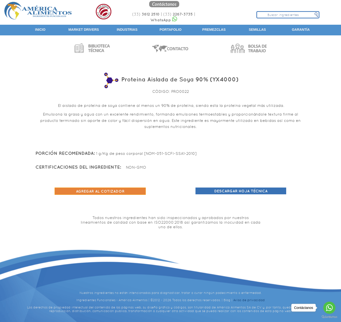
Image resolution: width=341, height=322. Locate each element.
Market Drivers (83, 29)
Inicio (40, 29)
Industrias (127, 29)
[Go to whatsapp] (329, 308)
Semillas (257, 29)
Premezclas (214, 29)
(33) (146, 14)
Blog (227, 300)
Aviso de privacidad (249, 300)
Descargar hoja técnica (241, 191)
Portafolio (171, 29)
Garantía (301, 29)
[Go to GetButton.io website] (329, 317)
